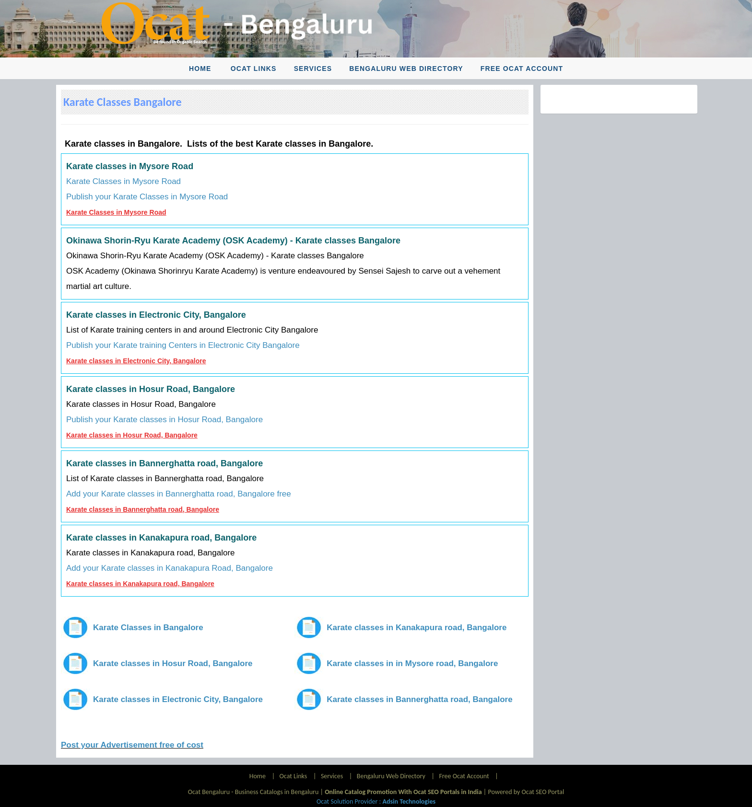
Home (200, 68)
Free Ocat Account (522, 68)
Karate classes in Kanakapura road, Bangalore (140, 584)
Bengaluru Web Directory (406, 68)
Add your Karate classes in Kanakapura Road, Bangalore (169, 568)
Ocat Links (254, 68)
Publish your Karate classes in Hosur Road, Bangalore (164, 419)
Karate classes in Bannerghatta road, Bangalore (142, 509)
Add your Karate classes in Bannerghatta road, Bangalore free (178, 493)
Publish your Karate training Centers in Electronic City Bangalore (183, 345)
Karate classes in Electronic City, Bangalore (136, 361)
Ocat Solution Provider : (376, 801)
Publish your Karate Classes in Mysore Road (147, 196)
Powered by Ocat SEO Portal (526, 792)
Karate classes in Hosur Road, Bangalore (132, 435)
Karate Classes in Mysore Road (123, 181)
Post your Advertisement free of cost (132, 744)
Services (313, 68)
